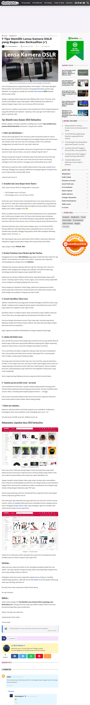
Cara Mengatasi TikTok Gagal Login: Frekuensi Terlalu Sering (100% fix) (69, 83)
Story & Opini (67, 220)
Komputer (66, 217)
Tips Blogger (25, 3)
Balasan (11, 691)
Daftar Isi (69, 3)
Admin (9, 677)
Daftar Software (67, 194)
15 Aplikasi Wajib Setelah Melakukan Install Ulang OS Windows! (73, 162)
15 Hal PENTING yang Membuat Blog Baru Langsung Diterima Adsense (75, 136)
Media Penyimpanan (69, 201)
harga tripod (18, 506)
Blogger (77, 223)
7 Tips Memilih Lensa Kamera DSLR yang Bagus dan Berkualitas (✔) (27, 40)
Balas (8, 685)
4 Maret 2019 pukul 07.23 (32, 696)
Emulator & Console (68, 180)
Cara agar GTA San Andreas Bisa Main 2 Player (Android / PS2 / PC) (69, 93)
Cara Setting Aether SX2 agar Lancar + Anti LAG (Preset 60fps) (69, 104)
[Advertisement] (45, 19)
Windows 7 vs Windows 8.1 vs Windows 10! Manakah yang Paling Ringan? (69, 113)
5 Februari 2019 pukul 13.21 (17, 677)
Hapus (11, 685)
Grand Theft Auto (68, 184)
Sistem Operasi (67, 191)
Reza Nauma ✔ (19, 646)
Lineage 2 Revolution (69, 197)
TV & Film (65, 207)
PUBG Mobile (66, 177)
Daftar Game (66, 204)
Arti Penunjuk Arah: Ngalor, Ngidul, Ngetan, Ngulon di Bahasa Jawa (69, 73)
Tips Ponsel (48, 3)
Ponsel (83, 217)
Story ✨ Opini (59, 3)
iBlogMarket (66, 174)
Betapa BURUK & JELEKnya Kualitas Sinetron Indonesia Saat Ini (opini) (76, 128)
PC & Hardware (67, 187)
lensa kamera (38, 91)
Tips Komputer (37, 3)
